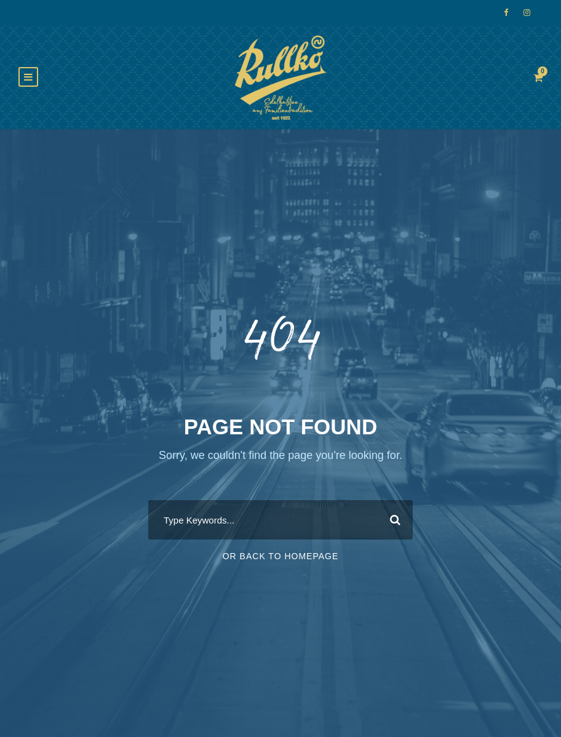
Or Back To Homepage (281, 556)
